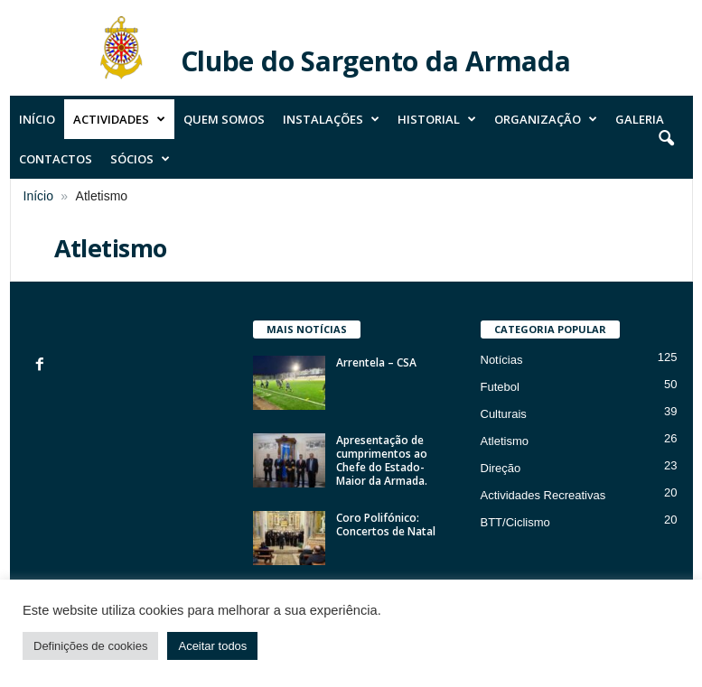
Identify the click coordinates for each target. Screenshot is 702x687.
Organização (545, 119)
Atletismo (505, 441)
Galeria (639, 119)
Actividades (119, 119)
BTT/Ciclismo (515, 522)
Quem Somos (224, 119)
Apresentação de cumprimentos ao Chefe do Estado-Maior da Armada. (381, 460)
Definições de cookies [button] (90, 646)
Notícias (502, 360)
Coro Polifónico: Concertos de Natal (385, 524)
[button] (666, 139)
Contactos (55, 159)
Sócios (140, 159)
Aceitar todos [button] (212, 646)
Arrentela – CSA (376, 362)
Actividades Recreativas (543, 495)
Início (37, 119)
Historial (437, 119)
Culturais (504, 414)
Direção (501, 468)
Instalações (331, 119)
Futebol (500, 387)
